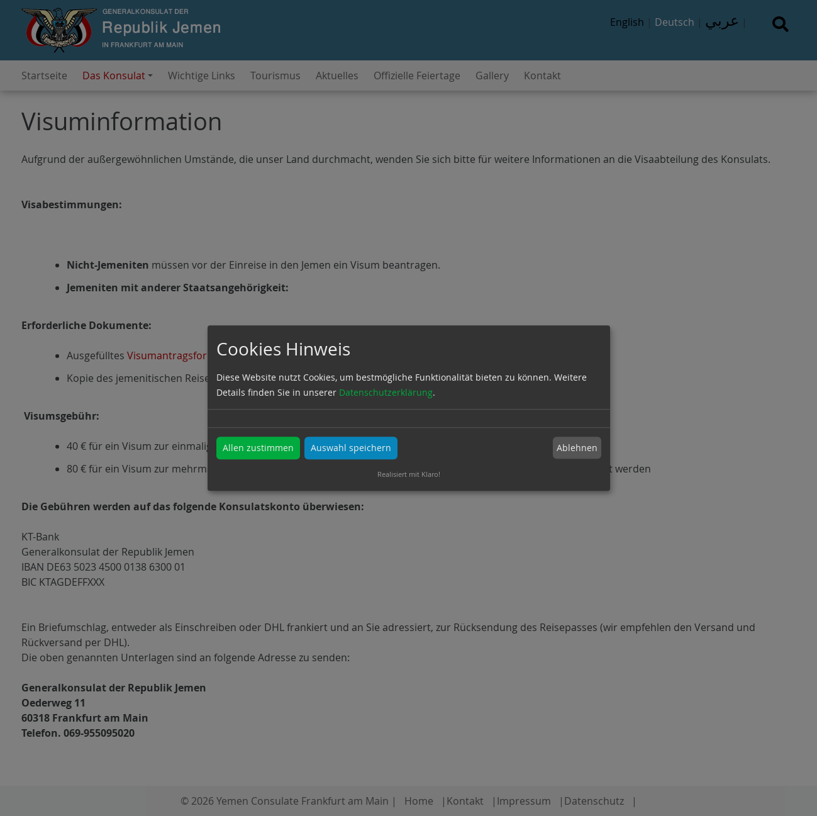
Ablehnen (577, 448)
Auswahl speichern (351, 448)
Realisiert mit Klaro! (408, 474)
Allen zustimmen (258, 448)
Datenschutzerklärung (386, 392)
